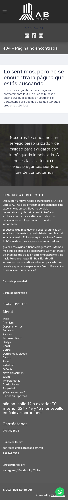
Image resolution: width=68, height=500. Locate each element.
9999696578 (11, 430)
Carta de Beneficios (15, 292)
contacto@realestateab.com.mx (23, 447)
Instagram (9, 470)
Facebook (24, 470)
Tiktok (37, 470)
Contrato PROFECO (15, 304)
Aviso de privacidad (15, 281)
